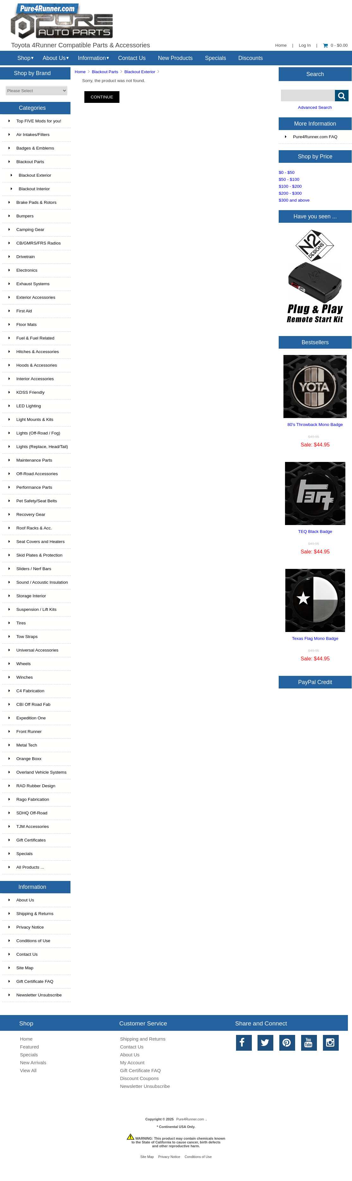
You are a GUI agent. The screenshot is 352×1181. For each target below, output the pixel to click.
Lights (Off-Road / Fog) (34, 433)
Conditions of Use (29, 940)
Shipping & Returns (31, 913)
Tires (17, 623)
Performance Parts (30, 487)
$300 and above (294, 200)
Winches (21, 677)
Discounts (250, 58)
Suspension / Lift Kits (33, 609)
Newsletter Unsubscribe (35, 995)
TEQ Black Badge (315, 531)
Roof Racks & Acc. (30, 528)
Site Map (21, 967)
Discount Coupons (139, 1078)
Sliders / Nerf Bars (30, 568)
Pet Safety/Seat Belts (33, 501)
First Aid (20, 311)
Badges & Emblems (31, 148)
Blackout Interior (29, 188)
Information (92, 58)
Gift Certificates (27, 840)
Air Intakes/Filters (29, 134)
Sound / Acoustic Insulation (38, 582)
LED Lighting (25, 406)
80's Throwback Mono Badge (315, 424)
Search (315, 74)
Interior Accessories (31, 378)
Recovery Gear (27, 514)
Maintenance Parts (30, 460)
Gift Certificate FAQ (31, 981)
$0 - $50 (286, 172)
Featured (29, 1046)
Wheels (20, 663)
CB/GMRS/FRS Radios (35, 243)
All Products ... (26, 867)
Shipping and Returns (143, 1039)
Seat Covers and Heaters (37, 541)
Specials (215, 58)
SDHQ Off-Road (28, 813)
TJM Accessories (29, 826)
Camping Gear (26, 229)
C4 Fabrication (26, 690)
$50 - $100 (289, 179)
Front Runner (25, 731)
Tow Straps (23, 636)
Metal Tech (23, 745)
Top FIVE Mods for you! (35, 121)
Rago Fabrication (29, 799)
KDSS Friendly (27, 392)
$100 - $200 (290, 186)
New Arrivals (33, 1062)
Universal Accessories (33, 650)
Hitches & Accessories (34, 351)
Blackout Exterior (139, 71)
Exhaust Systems (29, 283)
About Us (54, 58)
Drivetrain (22, 256)
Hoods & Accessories (33, 365)
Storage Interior (27, 595)
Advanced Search (315, 107)
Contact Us (132, 58)
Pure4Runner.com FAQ (311, 136)
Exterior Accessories (32, 297)
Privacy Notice (26, 927)
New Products (175, 58)
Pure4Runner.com (190, 1119)
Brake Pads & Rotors (33, 202)
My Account (132, 1062)
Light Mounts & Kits (31, 419)
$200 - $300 (290, 193)
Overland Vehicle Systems (38, 772)
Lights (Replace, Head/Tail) (38, 446)
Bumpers (21, 216)
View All (28, 1070)
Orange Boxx (25, 758)
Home (281, 45)
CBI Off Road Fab (30, 704)
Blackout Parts (105, 71)
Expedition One (27, 718)
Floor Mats (23, 324)
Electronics (23, 270)
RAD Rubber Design (32, 785)
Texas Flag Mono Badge (315, 638)
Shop (23, 58)
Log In (305, 45)
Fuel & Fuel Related (31, 338)
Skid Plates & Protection (36, 555)
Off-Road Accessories (33, 473)
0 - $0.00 (335, 45)
